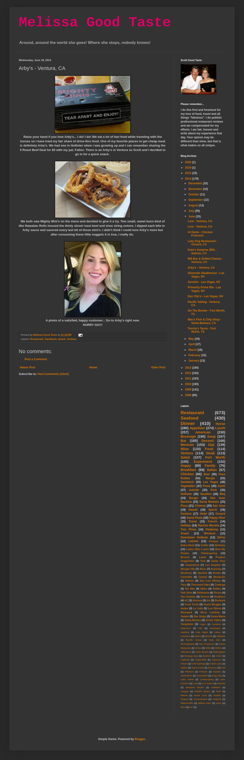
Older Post (158, 367)
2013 (188, 367)
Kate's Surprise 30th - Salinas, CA (202, 251)
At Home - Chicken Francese (200, 234)
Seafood (189, 418)
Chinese (200, 505)
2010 (188, 384)
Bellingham (219, 652)
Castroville (200, 659)
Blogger (140, 739)
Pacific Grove (194, 640)
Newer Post (27, 367)
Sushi (221, 486)
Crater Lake (216, 663)
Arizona (197, 600)
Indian (184, 608)
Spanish (202, 572)
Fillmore (189, 671)
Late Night (202, 632)
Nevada (221, 683)
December (195, 183)
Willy (207, 648)
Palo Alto (214, 640)
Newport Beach (195, 687)
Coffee (205, 545)
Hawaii (193, 509)
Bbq (222, 494)
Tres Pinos (188, 529)
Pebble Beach (202, 691)
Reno (203, 568)
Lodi (195, 683)
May (191, 338)
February (194, 355)
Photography (187, 644)
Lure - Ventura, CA (200, 221)
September (196, 199)
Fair (200, 628)
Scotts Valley (213, 620)
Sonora (205, 596)
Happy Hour (217, 517)
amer (218, 703)
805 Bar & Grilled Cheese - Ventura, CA (205, 260)
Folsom (203, 671)
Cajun (203, 624)
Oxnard (220, 513)
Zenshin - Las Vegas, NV (204, 282)
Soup (211, 436)
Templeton (187, 624)
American (203, 432)
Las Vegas (210, 482)
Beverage (188, 436)
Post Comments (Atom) (53, 374)
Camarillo (186, 576)
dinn (183, 707)
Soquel (184, 699)
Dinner (188, 423)
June (192, 216)
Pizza (184, 505)
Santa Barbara (209, 501)
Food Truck (191, 604)
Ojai (211, 445)
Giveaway (215, 628)
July (191, 210)
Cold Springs (198, 663)
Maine (197, 636)
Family (210, 465)
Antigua (213, 541)
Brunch (185, 557)
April (192, 344)
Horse (220, 424)
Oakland (215, 687)
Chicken (187, 474)
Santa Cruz (200, 695)
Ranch (184, 695)
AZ (186, 600)
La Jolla (198, 608)
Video (198, 648)
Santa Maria (218, 616)
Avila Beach (202, 652)
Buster (217, 572)
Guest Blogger (212, 604)
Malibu (217, 588)
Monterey (186, 572)
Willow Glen (204, 703)
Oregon (185, 691)
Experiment (203, 461)
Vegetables (188, 486)
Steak (210, 453)
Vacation (206, 494)
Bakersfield (187, 545)
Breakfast (188, 470)
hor (191, 707)
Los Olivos (214, 608)
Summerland (200, 699)
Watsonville (187, 703)
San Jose (219, 505)
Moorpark (186, 612)
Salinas (189, 580)
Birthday (220, 545)
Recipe (210, 478)
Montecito (219, 576)
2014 (188, 178)
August (193, 205)
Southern (219, 596)
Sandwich (51, 339)
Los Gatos (207, 683)
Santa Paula (194, 517)
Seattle (217, 695)
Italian (212, 470)
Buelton (207, 656)
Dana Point (198, 667)
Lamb (202, 557)
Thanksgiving (209, 553)
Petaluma (212, 529)
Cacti (218, 656)
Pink (218, 691)
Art (208, 600)
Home (93, 367)
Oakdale (221, 636)
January (194, 360)
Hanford (185, 632)
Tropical (217, 699)
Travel (193, 521)
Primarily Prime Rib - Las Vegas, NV (204, 289)
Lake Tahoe (187, 679)
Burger (193, 498)
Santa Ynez (218, 560)
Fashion (186, 513)
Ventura (71, 339)
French (212, 521)
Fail (223, 667)
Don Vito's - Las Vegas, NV (205, 296)
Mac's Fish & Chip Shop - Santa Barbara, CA (204, 321)
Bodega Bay (191, 656)
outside (194, 490)
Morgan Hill (188, 568)
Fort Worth (215, 457)
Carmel (202, 576)
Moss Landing (210, 612)
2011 (188, 378)
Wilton (218, 648)
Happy (186, 465)
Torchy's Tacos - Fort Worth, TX (202, 330)
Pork (214, 490)
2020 (188, 162)
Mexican (187, 445)
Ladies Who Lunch (197, 549)
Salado (185, 616)
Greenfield (201, 675)
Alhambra (186, 652)
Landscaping (207, 679)
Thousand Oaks (200, 584)
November (195, 189)
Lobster (193, 541)
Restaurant (36, 339)
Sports (212, 509)
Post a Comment (36, 359)
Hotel (203, 513)
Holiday (186, 525)
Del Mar (190, 588)
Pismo (217, 592)
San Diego (200, 616)
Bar (183, 441)
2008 (188, 395)
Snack (62, 339)
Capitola (185, 659)
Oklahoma (203, 592)
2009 (188, 389)
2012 (188, 373)
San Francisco (207, 644)
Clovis (184, 663)
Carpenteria (192, 564)
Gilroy (221, 537)
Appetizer (197, 428)
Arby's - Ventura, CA (201, 267)
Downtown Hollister (194, 537)
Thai (202, 560)
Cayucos (216, 659)
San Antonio (188, 596)
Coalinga (219, 584)
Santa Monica (193, 620)
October (194, 194)
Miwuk (208, 636)
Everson (212, 667)
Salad (185, 457)
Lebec (217, 632)
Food (209, 449)
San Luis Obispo (210, 580)
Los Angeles (213, 564)
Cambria (216, 624)
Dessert (207, 441)
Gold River (186, 675)
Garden (217, 671)
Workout (209, 533)
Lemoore (185, 636)
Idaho (203, 588)
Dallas (184, 667)
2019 (188, 167)
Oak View (186, 592)
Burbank (220, 600)
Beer (207, 474)
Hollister (186, 494)
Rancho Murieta (208, 525)
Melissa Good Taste (95, 23)
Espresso (186, 628)
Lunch (220, 428)
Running (216, 568)
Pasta (206, 486)
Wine (185, 449)
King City (217, 675)
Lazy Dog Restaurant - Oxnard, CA (202, 242)
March (193, 349)
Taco (183, 584)
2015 (188, 173)
